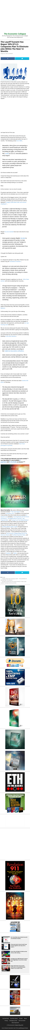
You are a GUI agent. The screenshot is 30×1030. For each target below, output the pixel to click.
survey (7, 153)
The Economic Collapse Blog (13, 533)
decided (23, 238)
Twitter (15, 553)
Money (3, 577)
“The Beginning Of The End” (14, 518)
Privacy (6, 1020)
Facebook (8, 553)
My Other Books (14, 1018)
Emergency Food (13, 1020)
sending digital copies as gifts (9, 526)
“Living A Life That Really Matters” (20, 520)
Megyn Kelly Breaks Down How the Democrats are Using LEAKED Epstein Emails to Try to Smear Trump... (18, 967)
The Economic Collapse (15, 33)
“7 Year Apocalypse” (15, 511)
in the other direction (10, 336)
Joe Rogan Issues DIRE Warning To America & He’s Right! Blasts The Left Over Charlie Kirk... (19, 960)
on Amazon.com (10, 513)
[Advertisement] (15, 16)
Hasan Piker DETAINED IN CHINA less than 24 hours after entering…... (19, 952)
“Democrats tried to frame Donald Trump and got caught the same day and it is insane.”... (19, 946)
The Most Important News (18, 535)
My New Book (6, 1018)
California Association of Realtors (14, 351)
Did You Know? (22, 1020)
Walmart (3, 308)
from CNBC (19, 140)
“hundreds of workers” (15, 261)
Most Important (15, 1022)
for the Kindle (13, 462)
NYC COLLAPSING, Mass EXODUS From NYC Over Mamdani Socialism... (19, 938)
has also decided (9, 231)
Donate (21, 1018)
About (25, 1018)
